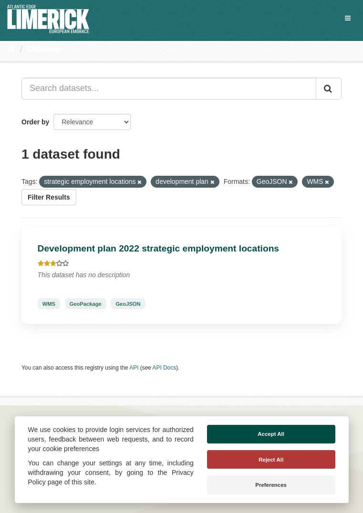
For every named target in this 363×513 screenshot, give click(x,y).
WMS (48, 303)
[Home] (11, 49)
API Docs (164, 367)
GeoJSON (127, 303)
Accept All (271, 434)
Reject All (271, 460)
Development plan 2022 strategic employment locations (159, 248)
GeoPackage (86, 303)
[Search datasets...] (168, 89)
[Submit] (329, 89)
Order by (35, 122)
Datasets (45, 49)
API (133, 367)
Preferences (271, 485)
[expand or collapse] (348, 18)
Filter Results (49, 197)
